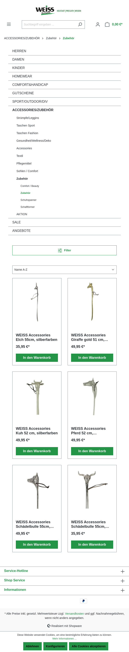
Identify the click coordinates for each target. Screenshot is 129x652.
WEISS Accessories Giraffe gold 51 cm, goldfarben (88, 337)
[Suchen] (80, 24)
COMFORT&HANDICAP (30, 84)
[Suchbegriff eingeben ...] (48, 24)
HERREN (19, 51)
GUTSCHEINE (23, 93)
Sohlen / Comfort (27, 171)
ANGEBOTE (21, 230)
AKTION (21, 214)
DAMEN (18, 59)
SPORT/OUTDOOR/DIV (30, 101)
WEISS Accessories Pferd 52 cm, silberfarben (88, 431)
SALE (16, 222)
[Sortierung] (64, 270)
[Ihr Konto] (98, 24)
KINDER (18, 68)
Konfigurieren (55, 646)
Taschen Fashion (27, 133)
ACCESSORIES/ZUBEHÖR (32, 110)
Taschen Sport (25, 125)
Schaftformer (28, 207)
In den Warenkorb (37, 357)
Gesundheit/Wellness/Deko (33, 140)
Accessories (24, 148)
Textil (19, 156)
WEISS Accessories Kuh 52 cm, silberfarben (37, 431)
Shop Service (14, 580)
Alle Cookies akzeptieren (89, 646)
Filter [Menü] (64, 249)
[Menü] (9, 24)
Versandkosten (74, 613)
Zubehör (22, 178)
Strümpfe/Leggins (27, 118)
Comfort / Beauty (30, 186)
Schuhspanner (28, 200)
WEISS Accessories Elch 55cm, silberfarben (36, 337)
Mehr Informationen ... (64, 638)
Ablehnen (32, 646)
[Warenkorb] (114, 24)
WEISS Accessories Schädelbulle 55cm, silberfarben (33, 524)
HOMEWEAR (22, 76)
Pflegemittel (23, 163)
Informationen (15, 589)
